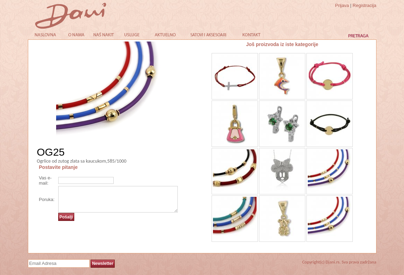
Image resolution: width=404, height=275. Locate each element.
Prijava (342, 5)
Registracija (364, 5)
